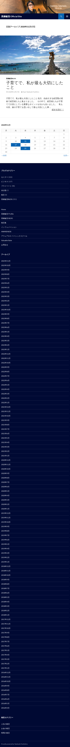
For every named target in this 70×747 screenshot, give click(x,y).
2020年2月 (5, 504)
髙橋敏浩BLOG (11, 78)
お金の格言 (5, 728)
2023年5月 (5, 332)
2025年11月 (5, 261)
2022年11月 (5, 358)
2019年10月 (5, 522)
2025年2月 (5, 301)
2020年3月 (5, 500)
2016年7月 (5, 695)
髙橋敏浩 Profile (7, 214)
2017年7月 (5, 641)
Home (3, 209)
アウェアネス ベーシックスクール (14, 236)
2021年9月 (5, 420)
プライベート (6, 186)
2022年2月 (5, 398)
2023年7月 (5, 323)
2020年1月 (5, 509)
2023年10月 (5, 310)
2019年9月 (5, 526)
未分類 (3, 190)
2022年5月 (5, 385)
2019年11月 (5, 518)
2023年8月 (5, 318)
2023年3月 (5, 341)
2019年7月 (5, 535)
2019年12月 (5, 513)
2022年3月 (5, 394)
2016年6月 (5, 699)
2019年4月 (5, 548)
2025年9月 (5, 270)
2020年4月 (5, 495)
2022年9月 (5, 367)
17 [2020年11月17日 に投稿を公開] (16, 145)
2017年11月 (5, 624)
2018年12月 (5, 566)
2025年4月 (5, 292)
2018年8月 (5, 584)
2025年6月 (5, 283)
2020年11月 (5, 464)
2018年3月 (5, 606)
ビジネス (4, 181)
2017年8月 (5, 637)
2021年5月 (5, 438)
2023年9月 (5, 314)
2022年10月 (5, 363)
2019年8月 (5, 531)
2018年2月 (5, 610)
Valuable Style (6, 240)
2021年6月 (5, 433)
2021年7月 (5, 429)
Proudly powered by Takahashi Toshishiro (14, 744)
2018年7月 (5, 588)
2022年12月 (5, 354)
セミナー (4, 177)
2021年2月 (5, 451)
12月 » (65, 155)
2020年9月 (5, 473)
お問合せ (4, 245)
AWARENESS (6, 231)
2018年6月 (5, 593)
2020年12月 (5, 460)
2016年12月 (5, 672)
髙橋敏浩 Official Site (11, 16)
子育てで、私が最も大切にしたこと (34, 85)
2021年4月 (5, 442)
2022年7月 (5, 376)
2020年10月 (5, 469)
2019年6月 (5, 540)
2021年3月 (5, 447)
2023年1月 (5, 349)
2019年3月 (5, 553)
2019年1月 (5, 562)
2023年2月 (5, 345)
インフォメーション (9, 227)
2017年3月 (5, 659)
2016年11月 (5, 677)
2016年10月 (5, 681)
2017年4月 (5, 655)
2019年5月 (5, 544)
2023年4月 (5, 336)
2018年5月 (5, 597)
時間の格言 (5, 733)
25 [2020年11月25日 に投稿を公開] (25, 148)
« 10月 (4, 155)
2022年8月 (5, 371)
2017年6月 (5, 646)
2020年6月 (5, 487)
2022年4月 (5, 389)
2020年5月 (5, 491)
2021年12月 (5, 407)
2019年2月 (5, 557)
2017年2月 (5, 664)
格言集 (3, 223)
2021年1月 (5, 456)
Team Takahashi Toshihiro (31, 92)
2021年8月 (5, 425)
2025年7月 (5, 279)
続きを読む (58, 109)
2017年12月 (5, 619)
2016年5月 (5, 703)
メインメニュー (67, 16)
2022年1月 (5, 402)
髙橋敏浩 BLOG (7, 218)
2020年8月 (5, 478)
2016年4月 (5, 708)
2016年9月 (5, 686)
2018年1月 (5, 615)
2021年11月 (5, 411)
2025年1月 (5, 305)
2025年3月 (5, 296)
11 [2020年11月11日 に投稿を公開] (25, 141)
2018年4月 (5, 602)
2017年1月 (5, 668)
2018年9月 (5, 579)
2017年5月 (5, 650)
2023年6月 (5, 327)
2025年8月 (5, 274)
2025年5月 (5, 287)
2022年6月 (5, 380)
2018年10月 (5, 575)
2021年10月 (5, 416)
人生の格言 (5, 724)
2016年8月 (5, 690)
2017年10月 (5, 628)
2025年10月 (5, 265)
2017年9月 (5, 633)
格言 (3, 195)
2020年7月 (5, 482)
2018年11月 (5, 571)
